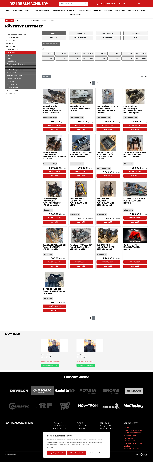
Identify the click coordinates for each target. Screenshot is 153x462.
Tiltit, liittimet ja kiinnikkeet (16, 64)
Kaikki (53, 33)
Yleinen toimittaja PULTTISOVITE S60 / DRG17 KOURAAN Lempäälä (106, 155)
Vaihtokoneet (85, 11)
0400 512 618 (80, 359)
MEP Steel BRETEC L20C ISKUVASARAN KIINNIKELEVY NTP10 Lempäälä (108, 109)
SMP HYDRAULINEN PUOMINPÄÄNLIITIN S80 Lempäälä (54, 291)
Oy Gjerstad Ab (108, 38)
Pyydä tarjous (54, 125)
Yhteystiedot (75, 15)
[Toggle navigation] (139, 3)
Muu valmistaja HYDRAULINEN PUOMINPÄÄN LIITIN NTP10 (79, 202)
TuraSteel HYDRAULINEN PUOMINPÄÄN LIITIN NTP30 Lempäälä (54, 247)
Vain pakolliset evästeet (76, 452)
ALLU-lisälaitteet (12, 73)
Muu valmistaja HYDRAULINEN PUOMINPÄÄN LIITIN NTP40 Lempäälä (52, 202)
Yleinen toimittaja (81, 38)
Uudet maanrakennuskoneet (18, 11)
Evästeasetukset (96, 453)
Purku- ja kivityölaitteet (15, 70)
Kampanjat (71, 11)
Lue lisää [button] (54, 130)
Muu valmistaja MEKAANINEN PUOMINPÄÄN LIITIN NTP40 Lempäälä (52, 109)
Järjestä (45, 76)
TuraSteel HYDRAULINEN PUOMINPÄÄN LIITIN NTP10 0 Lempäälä (134, 154)
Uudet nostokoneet (41, 11)
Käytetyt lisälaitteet (33, 20)
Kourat (9, 58)
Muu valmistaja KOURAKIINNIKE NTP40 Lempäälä (80, 108)
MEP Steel (136, 33)
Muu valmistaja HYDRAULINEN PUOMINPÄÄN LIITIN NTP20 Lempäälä (132, 109)
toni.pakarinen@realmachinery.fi (85, 361)
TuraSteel (81, 33)
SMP (135, 38)
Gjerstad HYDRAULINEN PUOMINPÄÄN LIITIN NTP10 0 (134, 201)
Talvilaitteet (11, 67)
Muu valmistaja (108, 33)
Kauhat (9, 55)
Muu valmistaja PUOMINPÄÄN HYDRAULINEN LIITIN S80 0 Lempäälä (54, 155)
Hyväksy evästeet (56, 453)
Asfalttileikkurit (12, 84)
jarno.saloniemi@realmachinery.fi (50, 361)
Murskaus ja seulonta (102, 11)
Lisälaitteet (120, 11)
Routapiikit (10, 82)
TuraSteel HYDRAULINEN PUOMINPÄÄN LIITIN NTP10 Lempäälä (81, 154)
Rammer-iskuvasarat (14, 79)
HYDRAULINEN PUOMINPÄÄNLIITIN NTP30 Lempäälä (106, 247)
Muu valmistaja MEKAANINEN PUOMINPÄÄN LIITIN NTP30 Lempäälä (106, 202)
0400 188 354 (45, 359)
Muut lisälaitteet (12, 61)
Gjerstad (53, 38)
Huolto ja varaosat (136, 11)
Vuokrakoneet (59, 11)
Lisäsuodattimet (51, 44)
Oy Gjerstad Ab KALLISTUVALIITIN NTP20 (131, 247)
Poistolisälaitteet (12, 87)
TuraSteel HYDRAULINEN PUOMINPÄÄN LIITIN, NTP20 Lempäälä (81, 247)
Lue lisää (50, 447)
